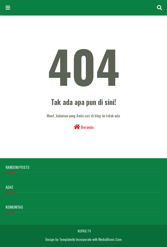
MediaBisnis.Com (110, 239)
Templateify (67, 239)
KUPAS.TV (84, 231)
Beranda (83, 127)
